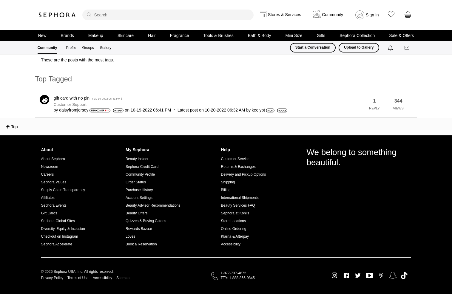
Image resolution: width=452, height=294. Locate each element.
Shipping (228, 182)
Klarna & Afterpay (235, 236)
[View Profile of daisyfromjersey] (73, 110)
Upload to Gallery (359, 47)
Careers (47, 174)
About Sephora (53, 159)
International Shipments (240, 198)
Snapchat (393, 275)
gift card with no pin (88, 98)
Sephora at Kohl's (235, 213)
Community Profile (140, 174)
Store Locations (233, 221)
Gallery (105, 48)
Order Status (136, 182)
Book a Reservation (141, 244)
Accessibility (230, 244)
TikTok (404, 275)
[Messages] (407, 48)
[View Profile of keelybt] (258, 110)
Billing (226, 190)
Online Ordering (233, 229)
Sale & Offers (401, 35)
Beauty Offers (136, 213)
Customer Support (70, 104)
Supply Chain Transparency (63, 190)
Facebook (346, 275)
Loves (130, 236)
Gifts (321, 35)
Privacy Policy (52, 278)
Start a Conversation (312, 47)
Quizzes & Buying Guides (146, 221)
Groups (88, 48)
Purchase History (139, 190)
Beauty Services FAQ (238, 205)
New (42, 35)
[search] (168, 15)
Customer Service (235, 159)
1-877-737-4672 (233, 273)
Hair (152, 35)
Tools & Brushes (218, 35)
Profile (71, 48)
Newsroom (49, 167)
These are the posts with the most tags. (77, 60)
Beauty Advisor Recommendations (153, 205)
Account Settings (139, 198)
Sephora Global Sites (58, 221)
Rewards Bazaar (139, 229)
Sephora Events (54, 205)
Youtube (369, 276)
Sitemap (122, 278)
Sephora (57, 15)
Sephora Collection (357, 35)
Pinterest (381, 275)
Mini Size (294, 35)
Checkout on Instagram (59, 236)
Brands (67, 35)
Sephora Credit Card (142, 167)
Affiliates (48, 198)
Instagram (334, 275)
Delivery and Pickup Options (243, 174)
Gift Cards (49, 213)
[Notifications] (391, 47)
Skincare (126, 35)
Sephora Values (54, 182)
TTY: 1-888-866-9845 (238, 278)
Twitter (358, 275)
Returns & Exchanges (238, 167)
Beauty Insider (137, 159)
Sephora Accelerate (56, 244)
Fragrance (179, 35)
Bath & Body (259, 35)
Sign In (372, 15)
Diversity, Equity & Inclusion (63, 229)
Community (47, 48)
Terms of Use (78, 278)
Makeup (95, 35)
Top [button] (14, 126)
